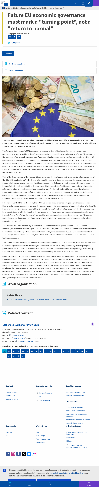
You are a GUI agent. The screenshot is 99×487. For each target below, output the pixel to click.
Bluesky (29, 454)
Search (49, 485)
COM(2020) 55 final (16, 335)
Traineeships (40, 436)
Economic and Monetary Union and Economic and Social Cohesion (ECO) (39, 300)
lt (63, 351)
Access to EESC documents (75, 411)
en (41, 351)
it (54, 351)
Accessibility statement (74, 423)
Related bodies (15, 295)
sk (9, 356)
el (36, 351)
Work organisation (16, 64)
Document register (44, 393)
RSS (7, 436)
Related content (16, 70)
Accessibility (83, 3)
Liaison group (70, 437)
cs (18, 351)
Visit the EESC (10, 396)
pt (87, 351)
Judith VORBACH (18, 338)
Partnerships (40, 443)
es (14, 351)
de (27, 351)
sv (23, 356)
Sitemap (9, 432)
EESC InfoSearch (43, 401)
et (32, 351)
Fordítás (8, 54)
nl (77, 351)
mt (73, 351)
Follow (92, 324)
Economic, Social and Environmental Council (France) (77, 446)
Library (38, 396)
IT (19, 37)
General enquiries (12, 399)
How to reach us (11, 392)
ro (91, 351)
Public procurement (43, 439)
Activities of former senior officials (78, 420)
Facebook (18, 454)
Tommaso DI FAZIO (24, 341)
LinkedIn (8, 454)
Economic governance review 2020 (20, 325)
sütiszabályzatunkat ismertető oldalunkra (66, 473)
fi (18, 356)
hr (50, 351)
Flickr (34, 454)
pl (82, 351)
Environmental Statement (75, 396)
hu (68, 351)
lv (59, 351)
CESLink (69, 441)
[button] (89, 3)
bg (9, 351)
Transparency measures (74, 407)
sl (13, 356)
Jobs (38, 432)
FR (14, 37)
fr (45, 351)
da (23, 351)
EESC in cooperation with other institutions (76, 433)
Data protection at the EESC (75, 392)
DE (10, 37)
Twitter (24, 454)
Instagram (13, 454)
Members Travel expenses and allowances (77, 415)
